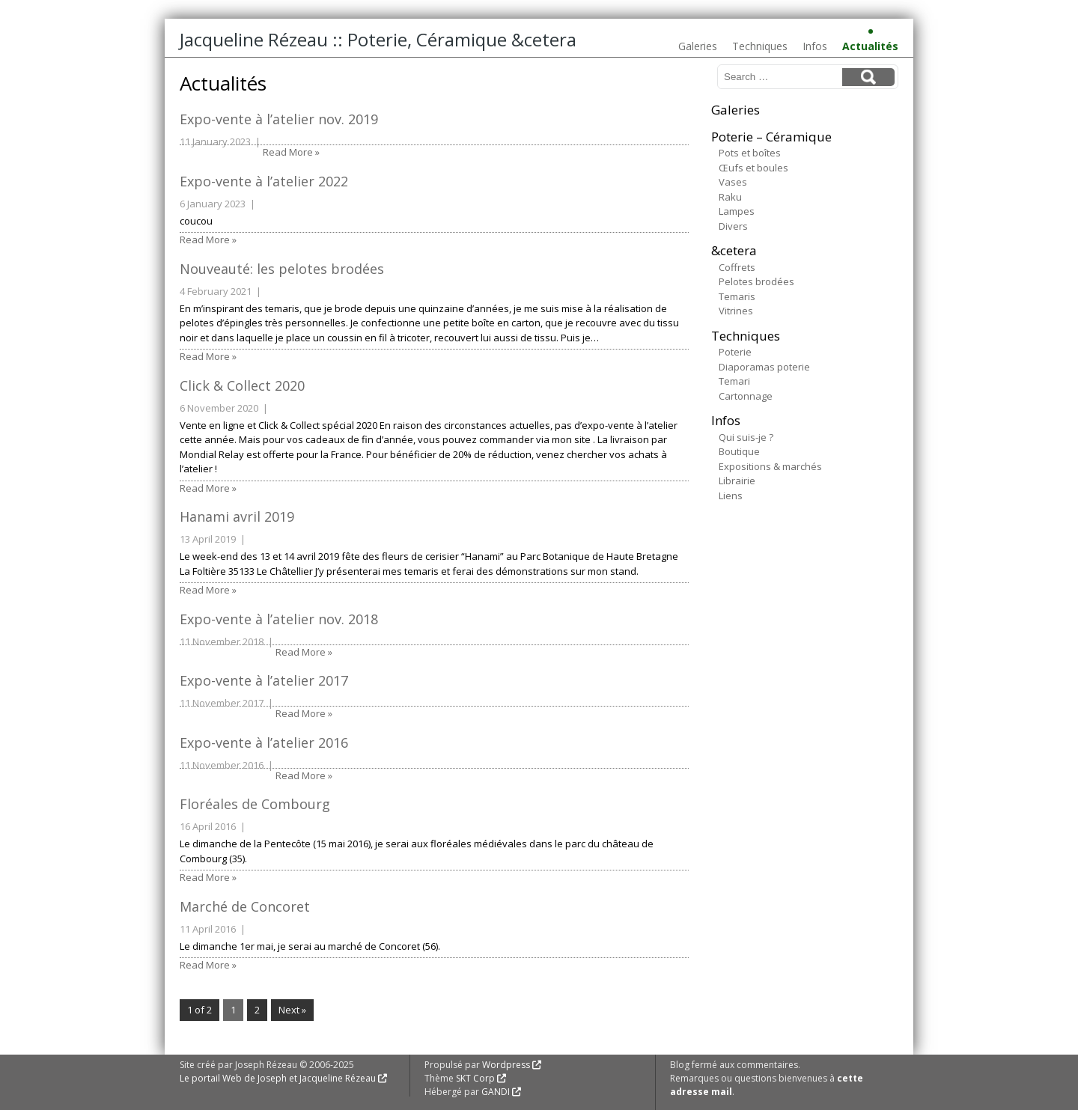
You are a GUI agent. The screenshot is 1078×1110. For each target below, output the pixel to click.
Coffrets (737, 267)
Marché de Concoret (245, 906)
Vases (733, 182)
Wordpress (506, 1064)
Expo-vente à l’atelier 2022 (264, 181)
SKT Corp (475, 1078)
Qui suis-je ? (746, 437)
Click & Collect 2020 (242, 385)
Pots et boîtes (750, 152)
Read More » (291, 152)
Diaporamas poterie (764, 366)
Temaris (737, 296)
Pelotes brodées (756, 281)
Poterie (735, 352)
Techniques (760, 46)
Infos (815, 46)
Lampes (737, 211)
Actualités (870, 46)
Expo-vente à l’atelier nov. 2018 (279, 619)
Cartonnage (746, 396)
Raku (730, 197)
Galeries (697, 46)
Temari (734, 381)
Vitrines (736, 310)
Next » (292, 1009)
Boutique (739, 451)
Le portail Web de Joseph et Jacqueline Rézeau (278, 1078)
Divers (733, 226)
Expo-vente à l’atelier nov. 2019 (279, 119)
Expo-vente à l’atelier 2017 (264, 680)
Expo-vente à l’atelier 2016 (264, 742)
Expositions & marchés (770, 466)
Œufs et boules (753, 167)
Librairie (737, 480)
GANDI (495, 1091)
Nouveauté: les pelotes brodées (282, 269)
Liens (731, 495)
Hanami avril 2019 (237, 516)
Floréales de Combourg (255, 804)
